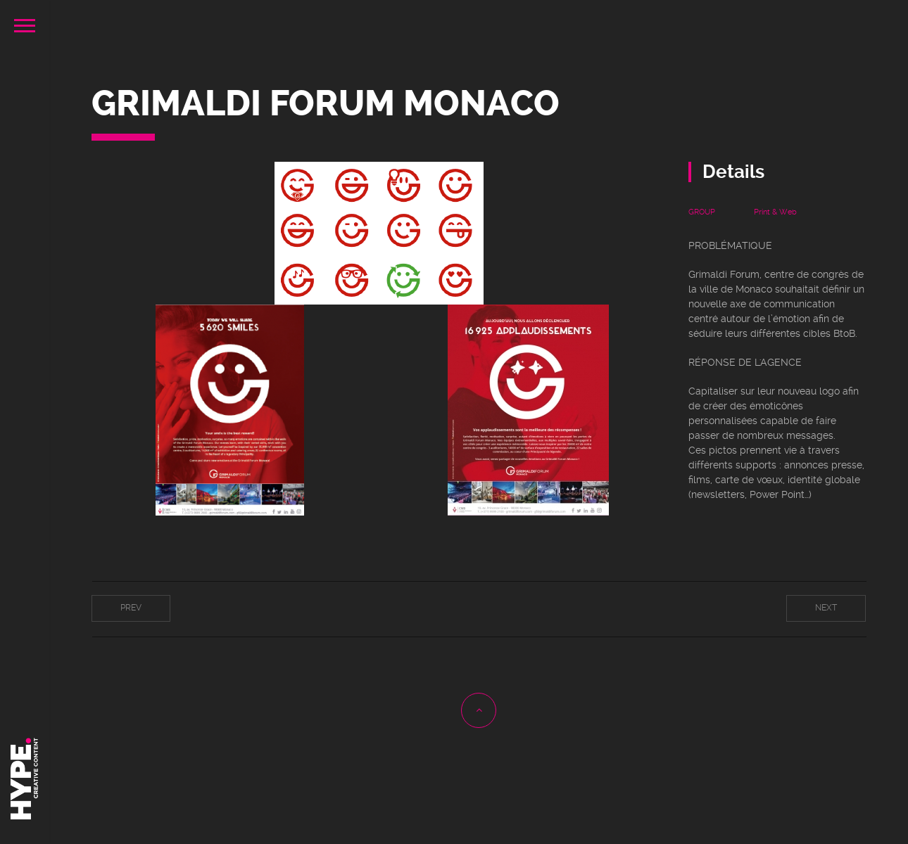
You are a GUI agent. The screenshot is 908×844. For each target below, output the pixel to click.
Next (826, 608)
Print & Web (775, 212)
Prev (130, 608)
